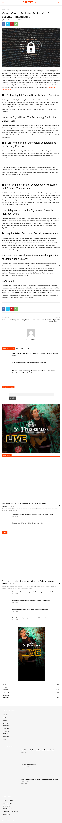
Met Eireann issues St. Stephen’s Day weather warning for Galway (46, 321)
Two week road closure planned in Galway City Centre (24, 504)
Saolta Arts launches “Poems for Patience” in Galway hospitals (28, 581)
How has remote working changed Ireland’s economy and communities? (32, 592)
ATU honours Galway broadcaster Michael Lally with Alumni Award (31, 600)
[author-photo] (31, 337)
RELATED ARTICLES (8, 348)
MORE (8, 9)
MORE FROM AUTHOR (22, 348)
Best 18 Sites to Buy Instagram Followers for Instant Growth (37, 750)
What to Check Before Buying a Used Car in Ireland (29, 362)
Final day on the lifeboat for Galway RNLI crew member (27, 523)
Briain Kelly (4, 506)
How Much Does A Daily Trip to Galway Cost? (15, 320)
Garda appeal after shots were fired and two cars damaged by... (30, 609)
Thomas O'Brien (7, 19)
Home (3, 9)
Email (10, 391)
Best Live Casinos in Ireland (28, 764)
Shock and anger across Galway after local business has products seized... (33, 514)
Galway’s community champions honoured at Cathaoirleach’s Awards (31, 618)
